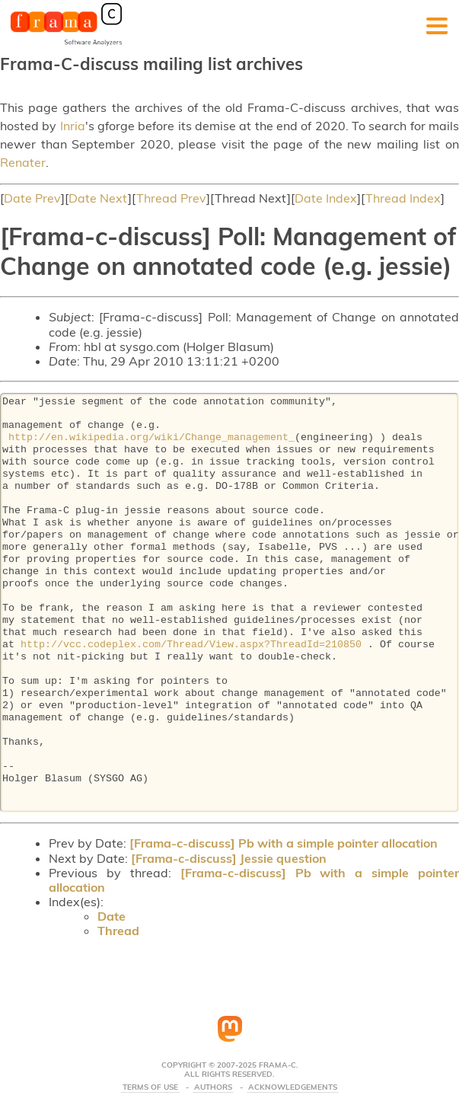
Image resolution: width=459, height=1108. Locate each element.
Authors (213, 1087)
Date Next (98, 198)
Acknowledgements (292, 1087)
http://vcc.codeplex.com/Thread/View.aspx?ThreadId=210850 (191, 645)
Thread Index (403, 198)
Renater (23, 162)
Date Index (326, 198)
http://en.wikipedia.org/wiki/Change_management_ (151, 438)
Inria (72, 125)
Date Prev (32, 198)
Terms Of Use (150, 1087)
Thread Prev (171, 198)
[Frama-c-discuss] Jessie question (229, 858)
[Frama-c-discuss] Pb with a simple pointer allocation (283, 843)
